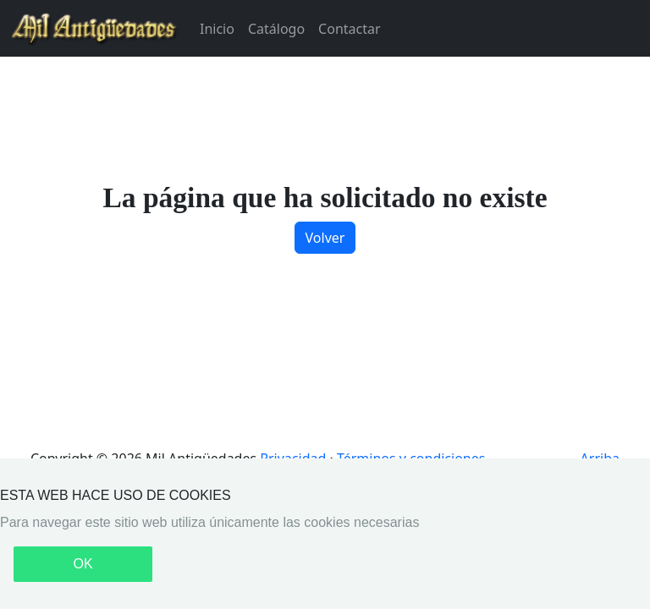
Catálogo (276, 28)
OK (82, 564)
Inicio (217, 28)
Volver (325, 237)
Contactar (349, 28)
